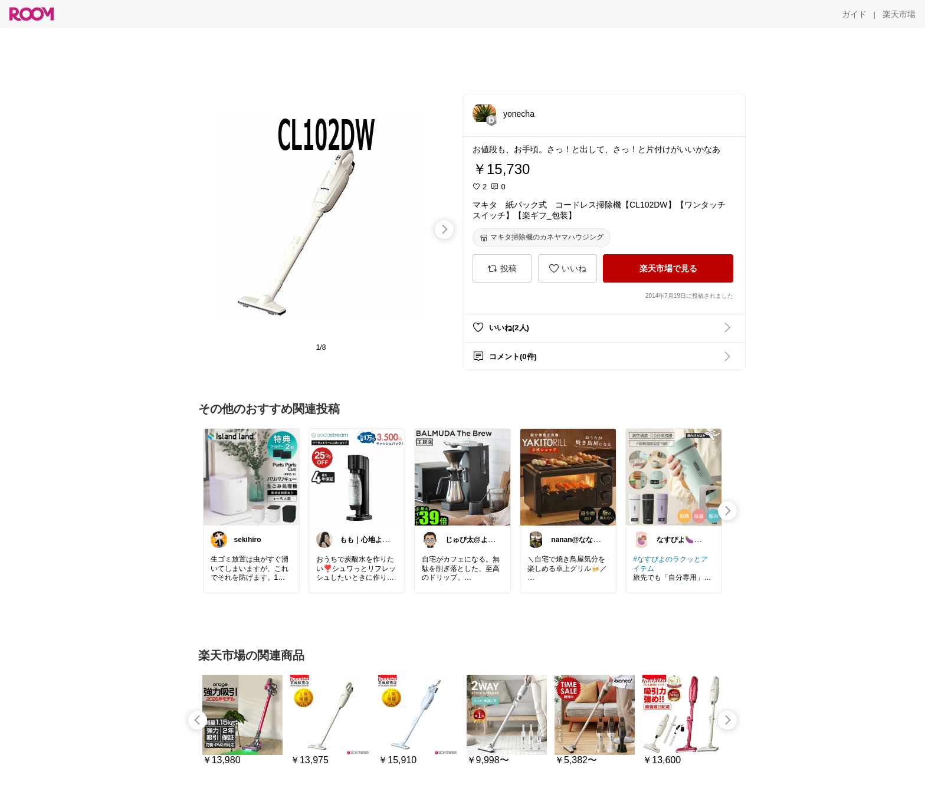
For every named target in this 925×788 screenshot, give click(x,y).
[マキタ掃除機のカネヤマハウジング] (542, 237)
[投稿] (502, 268)
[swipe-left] (197, 720)
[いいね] (567, 268)
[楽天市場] (899, 14)
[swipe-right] (444, 229)
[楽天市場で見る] (668, 268)
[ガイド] (854, 14)
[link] (251, 476)
